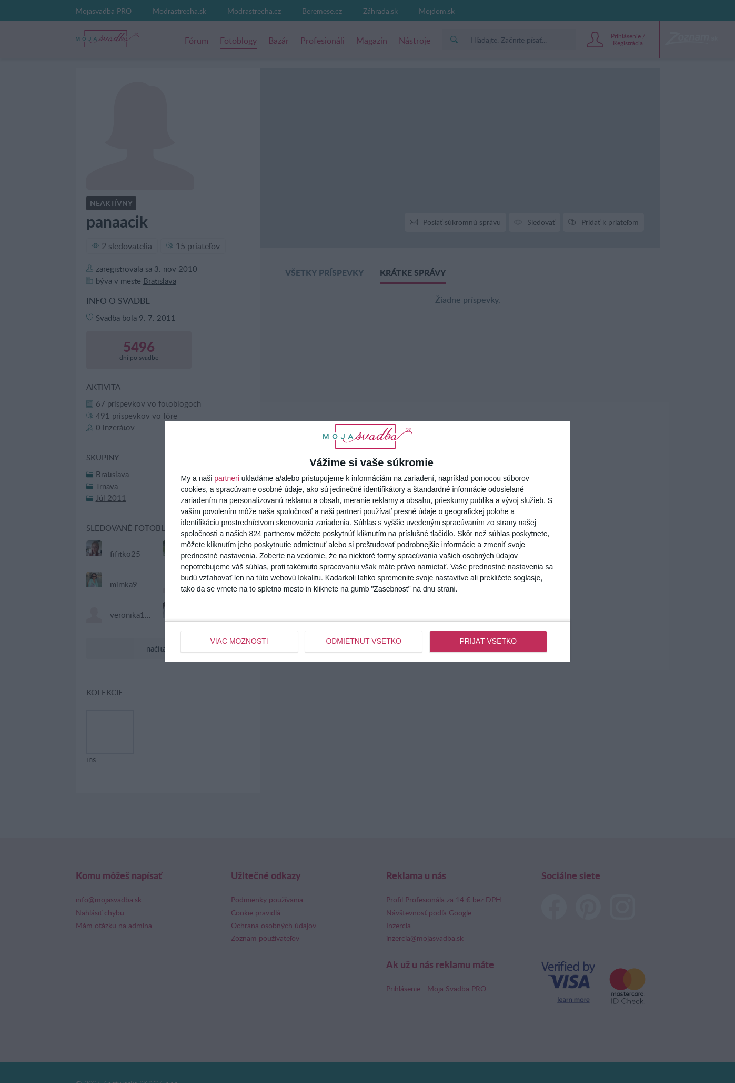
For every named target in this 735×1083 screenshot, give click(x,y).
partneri (226, 478)
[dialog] (367, 541)
